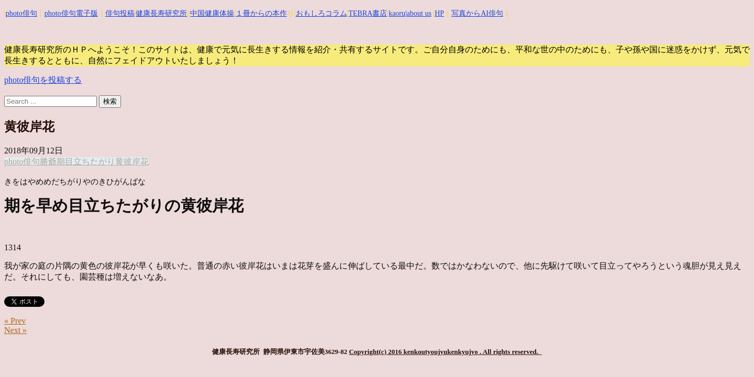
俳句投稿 (120, 13)
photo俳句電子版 (71, 13)
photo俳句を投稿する (43, 79)
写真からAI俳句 (477, 13)
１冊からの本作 (261, 13)
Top (729, 352)
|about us (418, 13)
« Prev (15, 320)
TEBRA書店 (367, 13)
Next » (15, 330)
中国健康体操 (212, 13)
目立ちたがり (90, 161)
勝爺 (48, 161)
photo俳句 (21, 13)
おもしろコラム (321, 13)
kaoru (397, 13)
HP (439, 13)
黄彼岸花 (132, 161)
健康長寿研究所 (161, 13)
